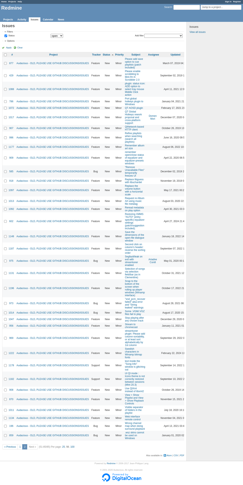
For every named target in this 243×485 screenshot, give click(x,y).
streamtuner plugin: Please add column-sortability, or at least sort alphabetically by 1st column (135, 338)
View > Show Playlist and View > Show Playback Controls (134, 399)
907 (11, 128)
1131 (11, 273)
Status (11, 35)
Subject (135, 54)
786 (11, 101)
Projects (12, 1)
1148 (11, 236)
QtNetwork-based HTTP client (134, 128)
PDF (182, 455)
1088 (11, 89)
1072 (11, 108)
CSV (176, 455)
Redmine (111, 463)
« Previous (10, 446)
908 (11, 389)
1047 (11, 319)
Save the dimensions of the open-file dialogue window (134, 236)
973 (11, 303)
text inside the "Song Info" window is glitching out (135, 365)
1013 (11, 201)
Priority (119, 54)
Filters (10, 31)
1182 (11, 379)
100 (72, 446)
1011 (11, 410)
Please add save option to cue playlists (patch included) (134, 63)
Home (4, 1)
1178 (11, 365)
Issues (34, 19)
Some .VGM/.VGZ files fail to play (135, 313)
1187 (11, 248)
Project (53, 54)
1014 (11, 312)
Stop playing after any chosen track (134, 319)
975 (11, 260)
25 (63, 446)
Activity (21, 19)
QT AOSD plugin (134, 108)
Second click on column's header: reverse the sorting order (135, 248)
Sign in (228, 1)
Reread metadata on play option (134, 209)
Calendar (48, 19)
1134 (11, 418)
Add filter (139, 35)
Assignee (153, 54)
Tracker (96, 54)
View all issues (197, 32)
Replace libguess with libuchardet (134, 181)
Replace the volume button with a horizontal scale (134, 190)
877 (11, 63)
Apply (9, 47)
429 (11, 75)
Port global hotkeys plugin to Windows (134, 101)
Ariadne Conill (153, 261)
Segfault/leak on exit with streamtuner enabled (133, 261)
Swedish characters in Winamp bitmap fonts (133, 353)
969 (11, 338)
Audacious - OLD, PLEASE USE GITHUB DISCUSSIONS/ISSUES (53, 63)
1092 (11, 209)
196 (11, 426)
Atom (169, 455)
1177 (11, 147)
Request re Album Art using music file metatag (134, 201)
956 (11, 325)
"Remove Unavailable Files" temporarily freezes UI (134, 171)
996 (11, 137)
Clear (20, 47)
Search (168, 7)
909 (11, 157)
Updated (175, 54)
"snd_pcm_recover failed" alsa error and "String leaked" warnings (135, 303)
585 (11, 171)
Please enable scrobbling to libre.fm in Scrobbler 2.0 (132, 75)
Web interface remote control (133, 418)
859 (11, 435)
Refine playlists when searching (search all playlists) (133, 137)
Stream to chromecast (131, 326)
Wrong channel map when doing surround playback (135, 426)
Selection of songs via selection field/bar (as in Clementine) (135, 273)
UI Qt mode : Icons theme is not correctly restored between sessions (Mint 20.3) (135, 379)
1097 (11, 190)
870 (11, 399)
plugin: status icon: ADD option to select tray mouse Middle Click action (135, 89)
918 (11, 180)
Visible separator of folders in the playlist (134, 410)
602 (11, 221)
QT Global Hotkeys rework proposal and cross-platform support (133, 117)
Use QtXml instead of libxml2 (134, 390)
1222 (11, 353)
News (61, 19)
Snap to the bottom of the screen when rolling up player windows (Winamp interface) (135, 288)
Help (20, 1)
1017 (11, 117)
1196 (11, 288)
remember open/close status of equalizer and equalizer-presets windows (134, 158)
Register (237, 1)
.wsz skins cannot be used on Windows (134, 435)
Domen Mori (153, 117)
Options (10, 41)
